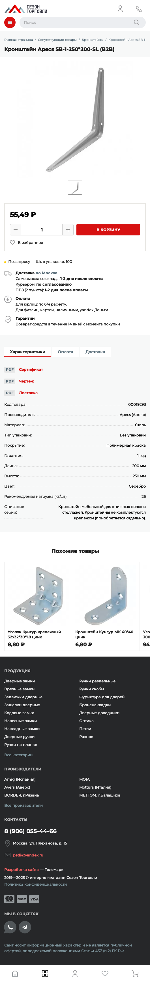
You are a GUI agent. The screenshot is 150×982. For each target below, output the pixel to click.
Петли (85, 728)
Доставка (95, 351)
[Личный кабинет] (120, 9)
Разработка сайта (21, 869)
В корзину (108, 229)
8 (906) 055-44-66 (30, 831)
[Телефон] (139, 9)
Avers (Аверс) (17, 787)
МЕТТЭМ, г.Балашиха (99, 795)
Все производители (23, 805)
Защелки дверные (22, 705)
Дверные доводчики (99, 713)
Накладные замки (22, 728)
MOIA (84, 779)
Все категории (18, 755)
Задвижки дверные (23, 697)
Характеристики (27, 351)
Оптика (86, 720)
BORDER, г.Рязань (21, 795)
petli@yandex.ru (28, 855)
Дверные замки (19, 681)
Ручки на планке (20, 744)
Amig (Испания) (19, 779)
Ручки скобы (91, 689)
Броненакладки (95, 705)
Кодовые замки (19, 713)
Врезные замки (19, 689)
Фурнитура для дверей (102, 697)
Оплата (65, 351)
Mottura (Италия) (95, 787)
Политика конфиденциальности (35, 884)
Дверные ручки (19, 736)
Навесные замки (20, 720)
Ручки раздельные (97, 681)
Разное (86, 736)
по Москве (46, 273)
